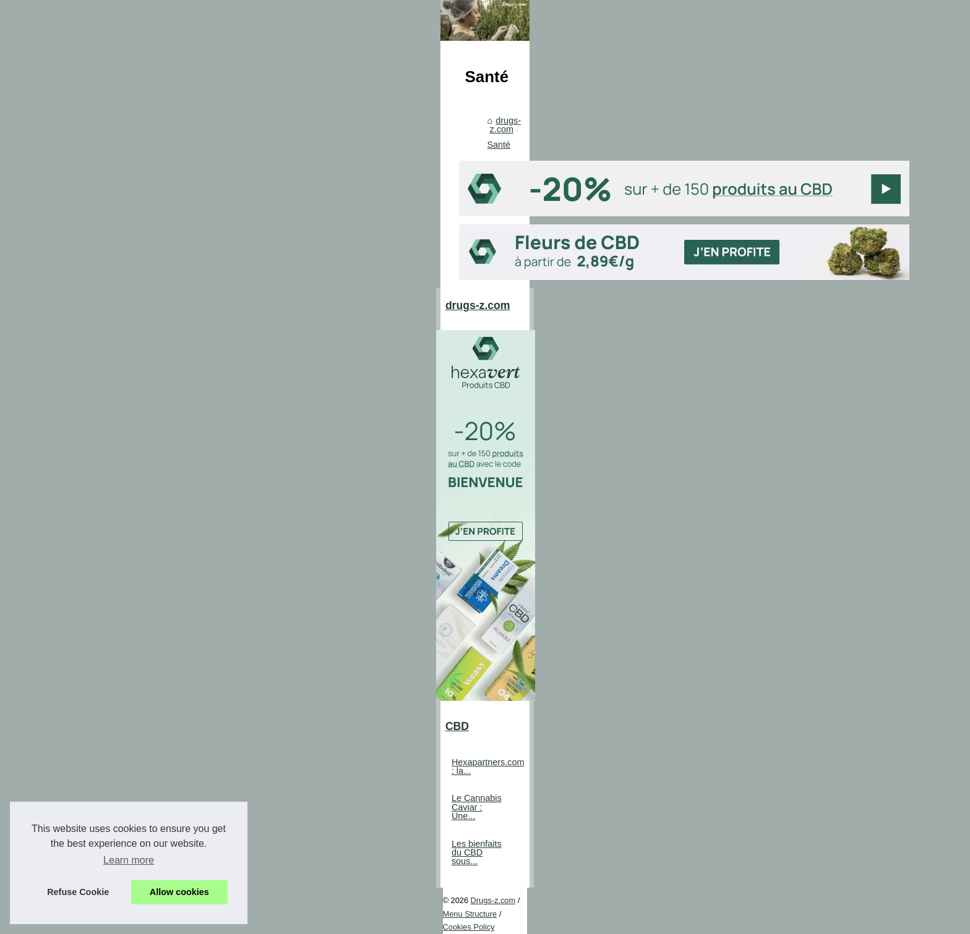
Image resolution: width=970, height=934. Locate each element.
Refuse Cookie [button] (78, 892)
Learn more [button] (128, 860)
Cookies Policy (280, 907)
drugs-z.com (360, 426)
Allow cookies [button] (179, 892)
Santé (407, 426)
